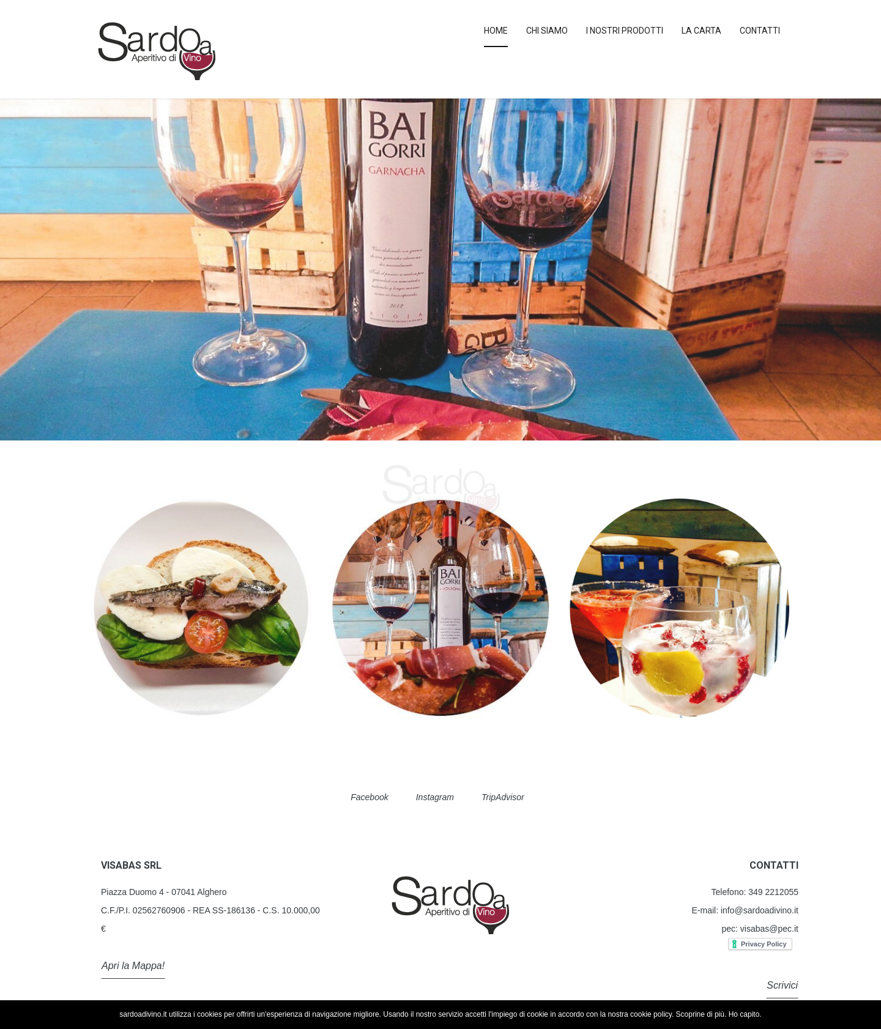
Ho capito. (745, 1014)
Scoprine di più (700, 1014)
